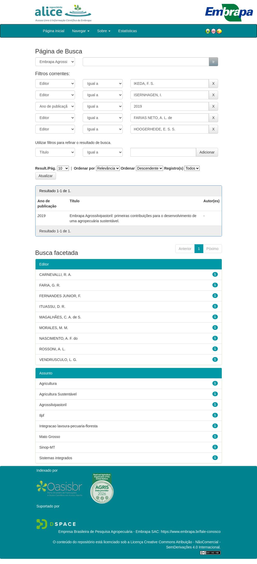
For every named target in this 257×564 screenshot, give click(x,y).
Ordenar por (84, 168)
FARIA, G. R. (49, 285)
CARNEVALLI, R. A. (55, 275)
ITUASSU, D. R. (52, 306)
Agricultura (48, 383)
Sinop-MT (47, 447)
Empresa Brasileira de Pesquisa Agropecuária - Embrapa (104, 532)
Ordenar (128, 168)
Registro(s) (173, 168)
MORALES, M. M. (53, 328)
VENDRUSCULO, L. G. (58, 360)
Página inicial (54, 31)
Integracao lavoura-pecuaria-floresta (68, 426)
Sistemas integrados (55, 458)
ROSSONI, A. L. (52, 349)
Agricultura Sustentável (58, 394)
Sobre (103, 31)
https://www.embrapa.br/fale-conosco (190, 532)
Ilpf (41, 415)
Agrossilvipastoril (53, 405)
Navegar (80, 31)
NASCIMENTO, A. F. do (58, 338)
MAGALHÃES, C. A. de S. (60, 317)
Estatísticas (127, 31)
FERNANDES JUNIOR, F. (60, 296)
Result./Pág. (45, 168)
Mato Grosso (49, 437)
